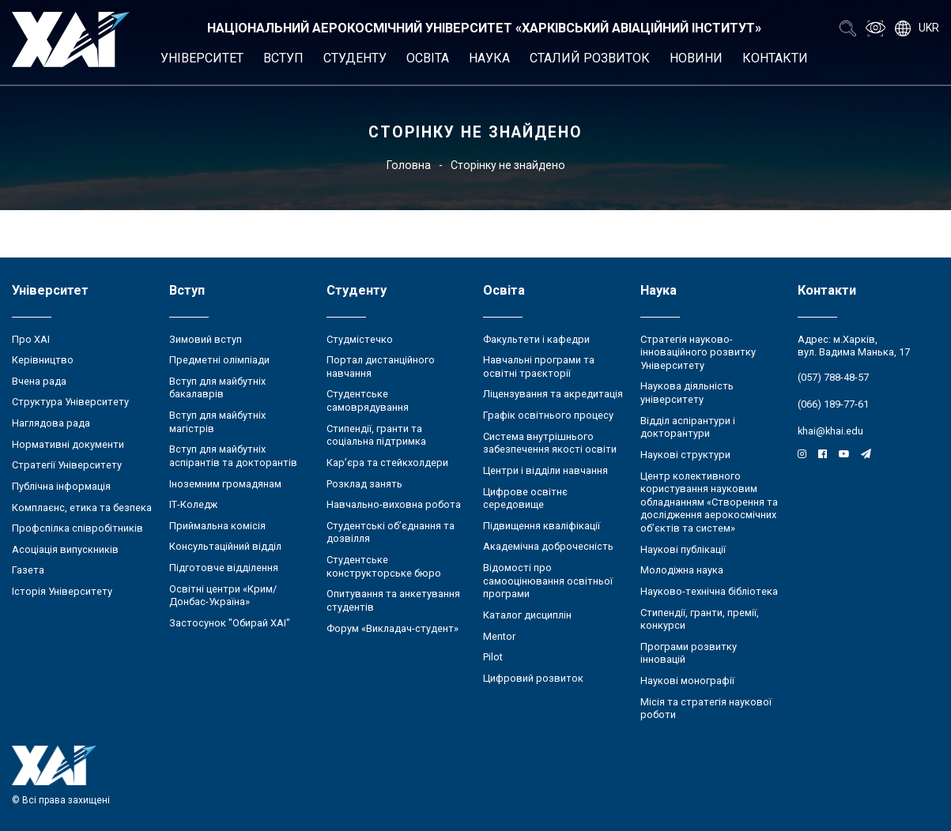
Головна (409, 165)
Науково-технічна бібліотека (709, 591)
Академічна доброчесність (548, 546)
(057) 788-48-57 (833, 377)
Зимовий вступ (205, 339)
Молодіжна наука (681, 570)
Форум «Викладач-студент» (392, 628)
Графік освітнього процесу (548, 415)
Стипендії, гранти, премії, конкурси (699, 619)
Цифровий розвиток (533, 678)
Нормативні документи (68, 444)
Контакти (775, 58)
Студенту (355, 58)
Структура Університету (70, 402)
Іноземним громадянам (225, 484)
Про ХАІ (31, 339)
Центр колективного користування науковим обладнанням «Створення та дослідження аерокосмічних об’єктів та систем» (709, 502)
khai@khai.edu (830, 431)
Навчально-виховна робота (393, 504)
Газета (28, 570)
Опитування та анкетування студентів (393, 600)
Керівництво (43, 360)
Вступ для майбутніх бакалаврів (217, 387)
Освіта (427, 58)
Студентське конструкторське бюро (383, 566)
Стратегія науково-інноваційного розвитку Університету (698, 352)
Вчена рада (39, 381)
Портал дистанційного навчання (380, 366)
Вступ (283, 58)
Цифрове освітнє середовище (525, 498)
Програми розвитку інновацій (688, 653)
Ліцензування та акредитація (553, 394)
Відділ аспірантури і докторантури (687, 427)
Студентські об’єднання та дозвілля (390, 532)
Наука (489, 58)
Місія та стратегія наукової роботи (706, 708)
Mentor (499, 636)
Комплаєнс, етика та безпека (82, 507)
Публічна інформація (61, 486)
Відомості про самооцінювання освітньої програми (548, 581)
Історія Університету (62, 591)
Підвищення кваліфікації (541, 526)
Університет (201, 58)
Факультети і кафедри (536, 339)
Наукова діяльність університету (687, 392)
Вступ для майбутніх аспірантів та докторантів (233, 455)
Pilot (493, 657)
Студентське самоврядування (367, 400)
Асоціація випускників (65, 549)
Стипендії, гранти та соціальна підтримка (376, 435)
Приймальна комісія (217, 526)
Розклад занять (364, 484)
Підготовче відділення (223, 567)
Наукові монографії (687, 680)
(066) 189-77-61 (833, 404)
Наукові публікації (683, 549)
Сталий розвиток (590, 58)
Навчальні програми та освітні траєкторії (538, 366)
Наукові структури (685, 455)
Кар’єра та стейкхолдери (387, 462)
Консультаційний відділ (225, 546)
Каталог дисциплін (527, 615)
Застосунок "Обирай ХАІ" (229, 623)
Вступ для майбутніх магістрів (217, 421)
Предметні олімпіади (219, 360)
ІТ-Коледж (193, 504)
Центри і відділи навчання (545, 470)
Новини (696, 58)
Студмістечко (359, 339)
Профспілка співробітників (77, 528)
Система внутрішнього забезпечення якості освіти (550, 443)
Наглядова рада (51, 423)
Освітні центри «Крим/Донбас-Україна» (223, 595)
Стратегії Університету (67, 465)
